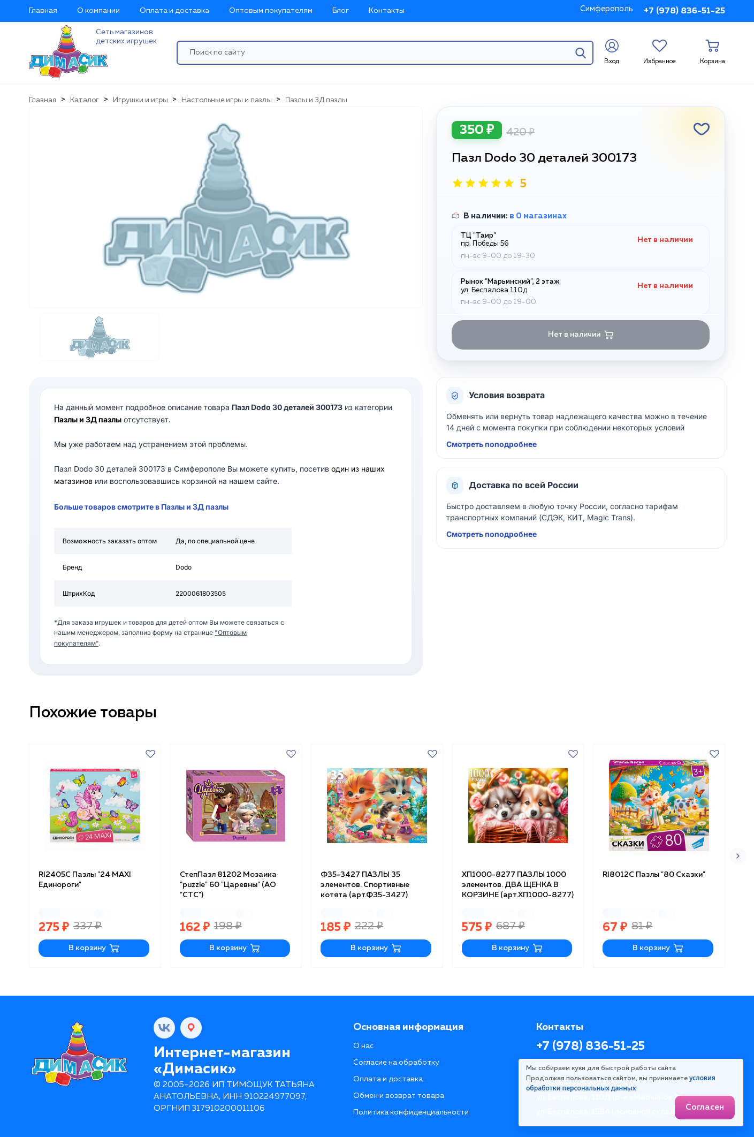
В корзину (93, 948)
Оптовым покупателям (271, 10)
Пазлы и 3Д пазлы (87, 419)
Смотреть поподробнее (491, 444)
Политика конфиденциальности (411, 1112)
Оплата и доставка (174, 10)
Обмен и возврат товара (398, 1096)
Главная (43, 10)
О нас (363, 1046)
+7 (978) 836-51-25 (684, 11)
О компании (98, 10)
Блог (340, 10)
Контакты (387, 10)
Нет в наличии (581, 334)
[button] (738, 856)
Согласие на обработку (396, 1062)
